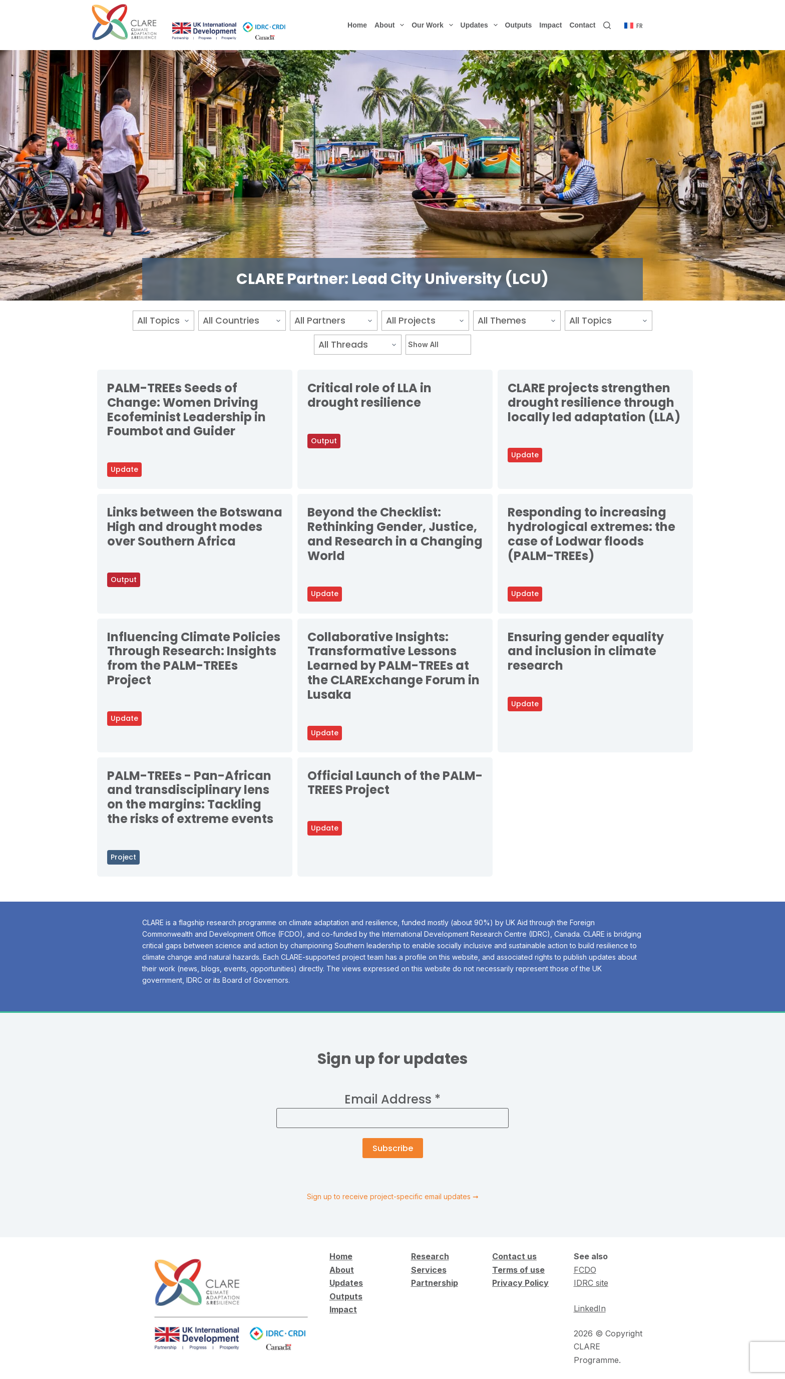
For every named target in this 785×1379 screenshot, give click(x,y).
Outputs (518, 25)
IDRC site (591, 1283)
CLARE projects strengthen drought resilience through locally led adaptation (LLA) (595, 402)
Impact (550, 25)
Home (357, 25)
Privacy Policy (520, 1283)
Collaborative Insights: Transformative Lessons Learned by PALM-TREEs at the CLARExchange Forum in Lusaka (393, 666)
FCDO (585, 1270)
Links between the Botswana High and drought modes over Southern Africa (194, 526)
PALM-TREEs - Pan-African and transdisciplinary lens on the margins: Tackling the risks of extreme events (190, 797)
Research (430, 1256)
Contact (582, 25)
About (391, 25)
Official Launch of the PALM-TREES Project (395, 782)
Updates (481, 25)
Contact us (514, 1256)
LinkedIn (590, 1308)
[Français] (633, 26)
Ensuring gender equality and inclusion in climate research (586, 651)
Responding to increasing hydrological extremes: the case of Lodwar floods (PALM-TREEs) (591, 534)
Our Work (434, 25)
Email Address (392, 1099)
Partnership (434, 1283)
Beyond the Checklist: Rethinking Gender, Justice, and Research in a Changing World (395, 534)
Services (429, 1270)
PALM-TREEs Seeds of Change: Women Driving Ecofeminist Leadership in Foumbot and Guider (186, 409)
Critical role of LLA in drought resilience (369, 395)
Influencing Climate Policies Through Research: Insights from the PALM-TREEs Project (193, 658)
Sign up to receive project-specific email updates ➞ (393, 1196)
